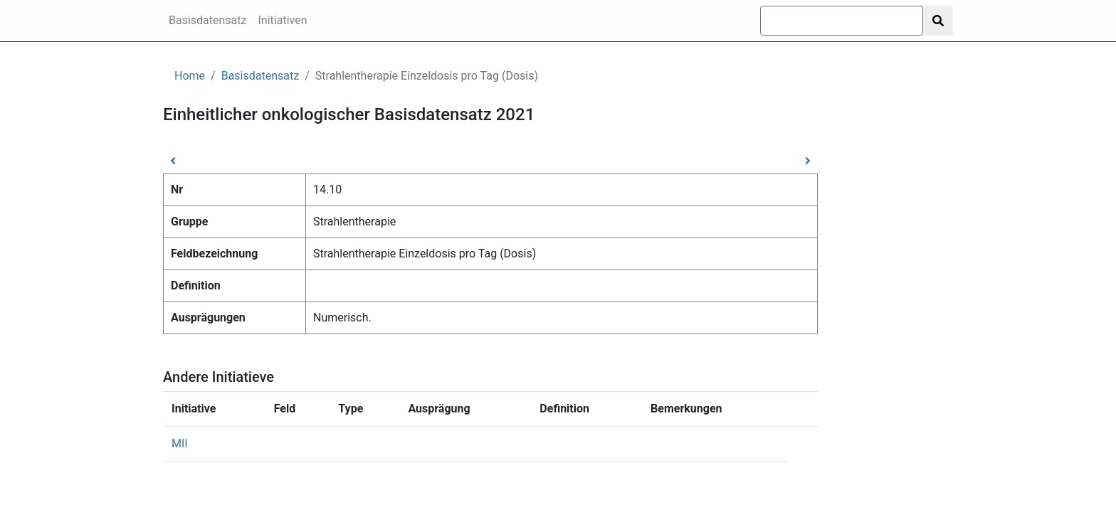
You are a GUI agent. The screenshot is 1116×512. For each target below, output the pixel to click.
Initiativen (282, 20)
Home (189, 75)
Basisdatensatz (208, 20)
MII (180, 443)
